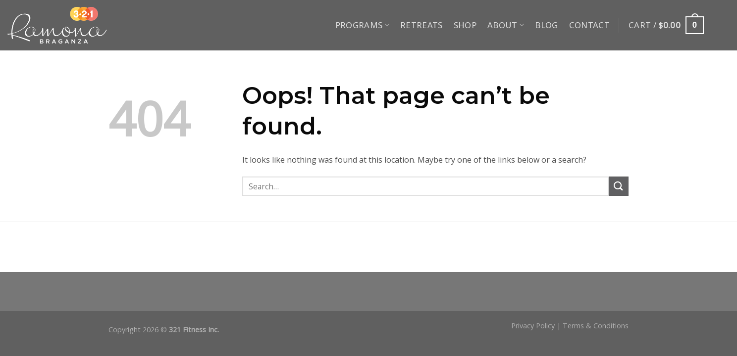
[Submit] (619, 186)
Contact (589, 25)
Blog (546, 25)
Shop (465, 25)
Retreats (421, 25)
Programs (362, 25)
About (505, 25)
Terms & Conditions (596, 325)
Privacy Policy (533, 325)
